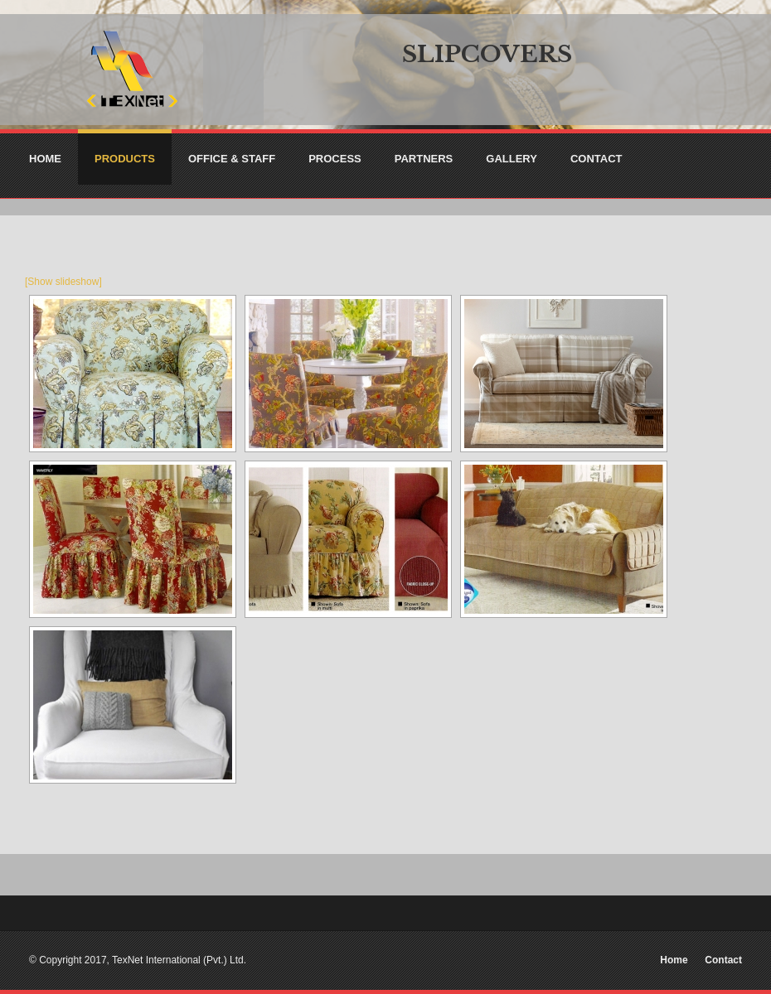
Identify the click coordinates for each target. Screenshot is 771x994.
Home (673, 960)
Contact (723, 960)
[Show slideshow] (63, 281)
